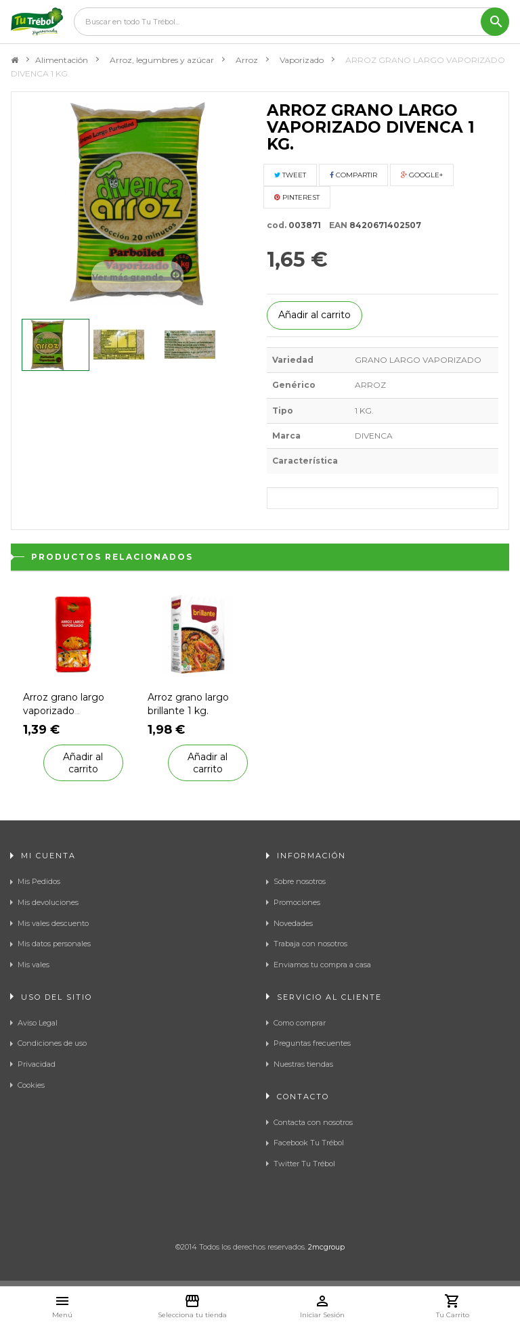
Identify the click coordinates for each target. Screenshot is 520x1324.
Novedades (293, 923)
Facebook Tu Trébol (309, 1142)
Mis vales (33, 964)
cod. (276, 225)
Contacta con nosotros (313, 1122)
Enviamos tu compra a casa (322, 964)
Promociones (297, 902)
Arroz (247, 60)
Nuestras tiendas (303, 1064)
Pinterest (297, 197)
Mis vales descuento (53, 923)
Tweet (290, 175)
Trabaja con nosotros (310, 943)
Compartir (353, 175)
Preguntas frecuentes (312, 1043)
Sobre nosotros (300, 881)
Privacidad (37, 1064)
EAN (335, 225)
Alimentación (61, 60)
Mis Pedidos (39, 881)
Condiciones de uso (52, 1043)
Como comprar (300, 1023)
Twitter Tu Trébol (304, 1163)
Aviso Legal (38, 1023)
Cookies (31, 1085)
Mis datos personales (54, 943)
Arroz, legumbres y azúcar (162, 60)
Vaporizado (302, 60)
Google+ (422, 175)
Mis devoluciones (48, 902)
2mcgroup (326, 1247)
